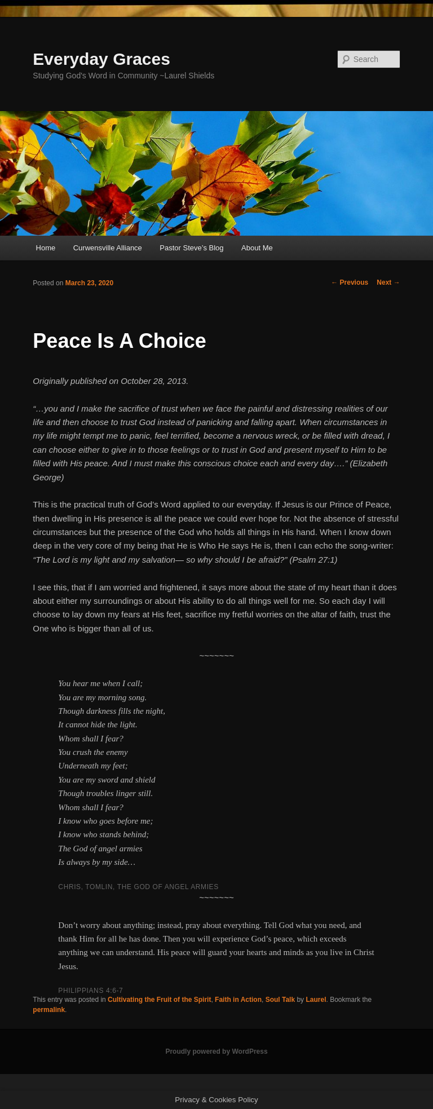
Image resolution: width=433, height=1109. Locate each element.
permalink (49, 1010)
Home (46, 248)
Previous (349, 282)
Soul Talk (280, 1000)
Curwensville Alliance (107, 248)
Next (388, 282)
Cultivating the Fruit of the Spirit (159, 1000)
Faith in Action (238, 1000)
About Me (257, 248)
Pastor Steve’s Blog (191, 248)
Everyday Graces (101, 59)
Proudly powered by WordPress (216, 1051)
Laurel (316, 1000)
